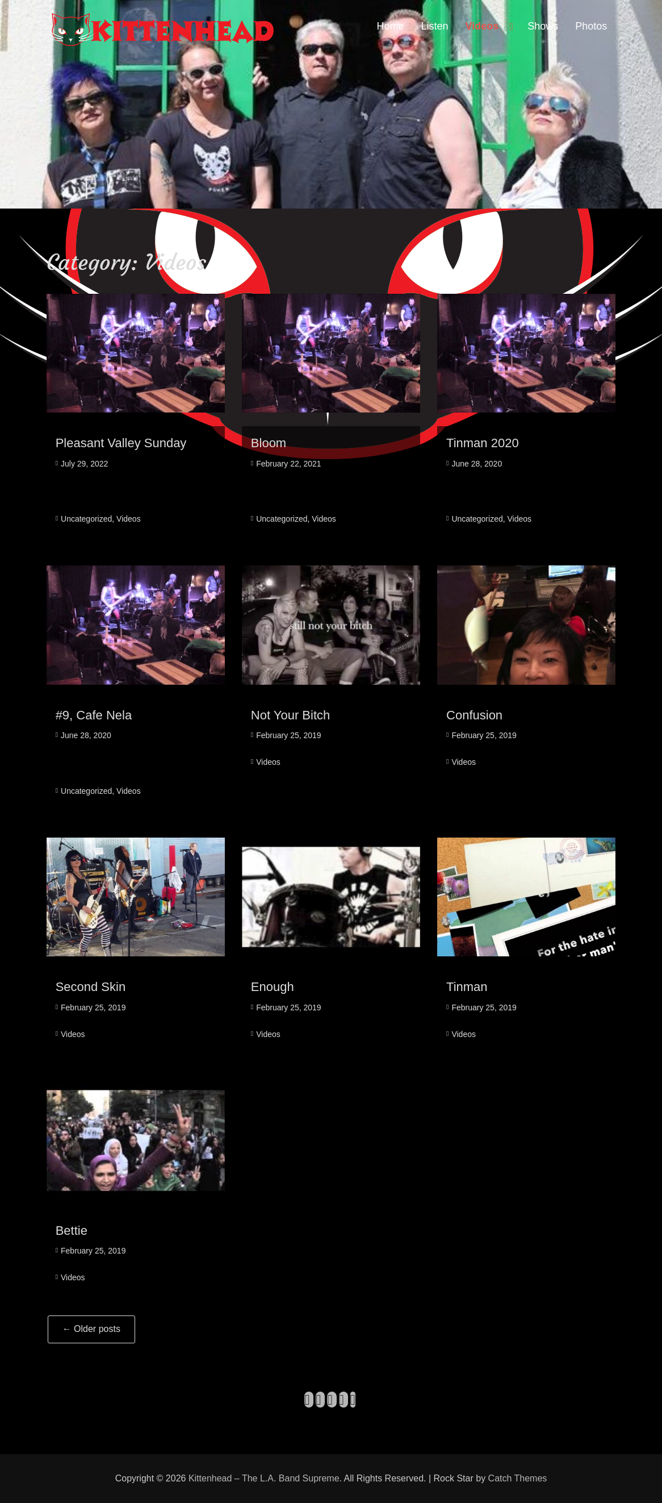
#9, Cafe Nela (94, 715)
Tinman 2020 (482, 443)
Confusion (474, 715)
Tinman (467, 987)
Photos (591, 26)
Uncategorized (86, 518)
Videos (482, 26)
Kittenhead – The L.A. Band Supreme (264, 1478)
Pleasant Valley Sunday (121, 443)
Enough (272, 987)
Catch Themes (517, 1478)
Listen (435, 26)
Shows (542, 26)
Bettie (71, 1230)
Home (390, 26)
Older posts (91, 1329)
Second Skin (91, 987)
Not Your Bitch (290, 715)
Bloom (268, 443)
